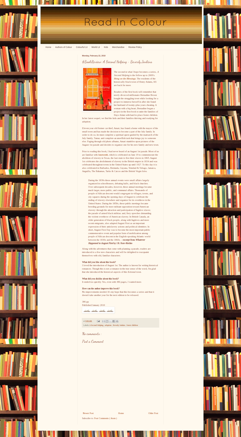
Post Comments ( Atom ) (105, 418)
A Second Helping (96, 325)
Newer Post (88, 413)
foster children (132, 325)
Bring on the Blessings (125, 78)
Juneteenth (103, 154)
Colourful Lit (81, 47)
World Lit (95, 47)
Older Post (153, 413)
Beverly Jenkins (119, 325)
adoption (108, 325)
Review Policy (135, 47)
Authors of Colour (63, 47)
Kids (106, 47)
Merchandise (118, 47)
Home (48, 47)
